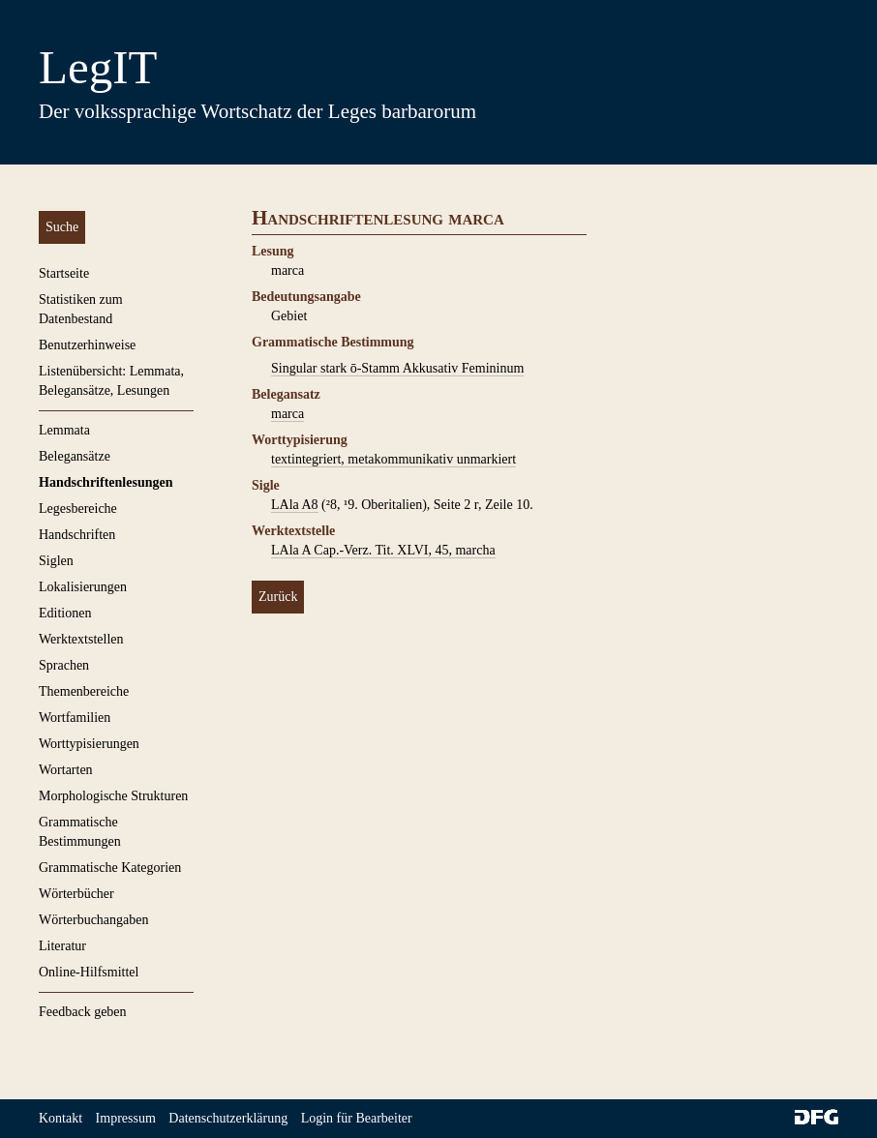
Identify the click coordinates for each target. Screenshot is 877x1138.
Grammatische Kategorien (110, 867)
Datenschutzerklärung (227, 1118)
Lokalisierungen (83, 587)
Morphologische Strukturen (113, 796)
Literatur (62, 946)
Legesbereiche (78, 508)
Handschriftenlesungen (105, 482)
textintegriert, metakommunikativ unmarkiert (393, 459)
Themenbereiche (84, 691)
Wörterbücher (76, 893)
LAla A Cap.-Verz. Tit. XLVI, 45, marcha (383, 550)
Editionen (65, 613)
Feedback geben (83, 1011)
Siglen (56, 561)
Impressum (126, 1118)
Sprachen (64, 665)
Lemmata (64, 430)
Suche (61, 227)
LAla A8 (294, 504)
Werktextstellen (81, 639)
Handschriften (77, 534)
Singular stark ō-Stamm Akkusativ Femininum (397, 368)
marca (287, 413)
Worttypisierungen (89, 743)
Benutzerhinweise (87, 345)
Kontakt (60, 1118)
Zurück (277, 596)
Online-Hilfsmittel (88, 972)
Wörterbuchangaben (94, 920)
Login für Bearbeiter (356, 1118)
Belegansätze (74, 456)
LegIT (98, 67)
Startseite (64, 273)
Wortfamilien (74, 717)
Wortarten (66, 770)
